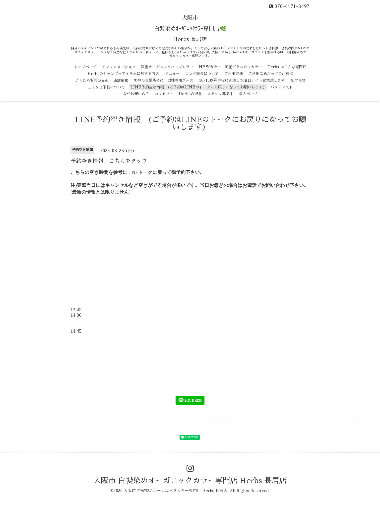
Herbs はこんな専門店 (287, 67)
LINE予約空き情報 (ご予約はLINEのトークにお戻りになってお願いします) (197, 87)
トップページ (85, 67)
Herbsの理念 (190, 94)
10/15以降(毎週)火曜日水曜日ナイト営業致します (242, 80)
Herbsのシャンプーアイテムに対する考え (123, 73)
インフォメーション (118, 67)
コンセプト (164, 94)
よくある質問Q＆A (91, 80)
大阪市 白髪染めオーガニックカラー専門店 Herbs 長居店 (190, 480)
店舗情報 (120, 80)
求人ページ (248, 94)
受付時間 (297, 80)
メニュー (172, 73)
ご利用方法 (233, 73)
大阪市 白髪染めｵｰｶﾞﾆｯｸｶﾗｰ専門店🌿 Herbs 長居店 (190, 28)
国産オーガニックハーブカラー (167, 67)
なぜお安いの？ (136, 94)
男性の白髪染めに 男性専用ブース (163, 80)
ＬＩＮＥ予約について (106, 87)
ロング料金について (202, 73)
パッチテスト (281, 87)
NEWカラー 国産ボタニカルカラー (230, 67)
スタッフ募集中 (220, 94)
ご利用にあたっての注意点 (270, 73)
